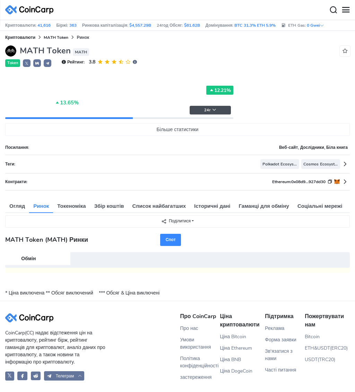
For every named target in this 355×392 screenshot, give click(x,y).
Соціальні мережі (319, 206)
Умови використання (195, 343)
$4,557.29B (140, 25)
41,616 (44, 25)
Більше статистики (178, 129)
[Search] (333, 10)
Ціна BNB (230, 359)
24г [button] (210, 110)
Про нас (189, 328)
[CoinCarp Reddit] (36, 376)
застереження (196, 377)
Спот (171, 239)
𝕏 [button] (26, 63)
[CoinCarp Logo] (31, 10)
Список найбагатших (159, 206)
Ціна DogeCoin (236, 371)
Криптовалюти (20, 37)
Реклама (274, 328)
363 (73, 25)
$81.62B (192, 25)
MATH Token (56, 37)
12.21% (220, 90)
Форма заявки (280, 339)
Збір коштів (109, 206)
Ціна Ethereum (236, 348)
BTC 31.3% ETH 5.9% (255, 25)
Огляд (17, 206)
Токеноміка (71, 206)
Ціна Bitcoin (233, 336)
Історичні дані (212, 206)
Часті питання (280, 370)
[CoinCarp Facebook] (22, 376)
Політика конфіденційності (199, 362)
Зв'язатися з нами (279, 355)
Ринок (41, 206)
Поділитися (176, 221)
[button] (37, 63)
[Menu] (345, 10)
